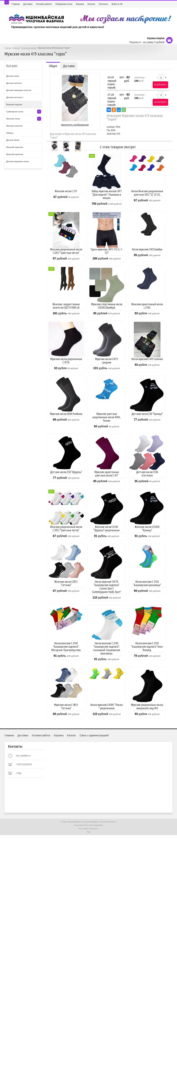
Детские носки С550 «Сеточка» (147, 473)
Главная (16, 4)
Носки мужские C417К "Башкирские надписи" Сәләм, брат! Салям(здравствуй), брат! (106, 586)
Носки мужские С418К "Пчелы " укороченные (106, 706)
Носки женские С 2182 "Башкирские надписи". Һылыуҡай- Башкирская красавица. (106, 648)
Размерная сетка (63, 4)
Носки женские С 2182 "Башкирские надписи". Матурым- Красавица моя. (66, 647)
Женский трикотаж (14, 147)
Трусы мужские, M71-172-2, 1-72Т (106, 251)
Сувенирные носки (14, 112)
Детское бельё (12, 140)
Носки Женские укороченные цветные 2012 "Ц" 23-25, (147, 193)
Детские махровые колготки (18, 90)
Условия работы (44, 4)
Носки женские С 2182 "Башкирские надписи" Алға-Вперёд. (147, 647)
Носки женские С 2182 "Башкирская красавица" (147, 583)
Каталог (91, 4)
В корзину (160, 84)
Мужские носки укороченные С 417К (66, 360)
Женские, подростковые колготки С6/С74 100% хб (66, 306)
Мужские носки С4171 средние (106, 360)
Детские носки (12, 76)
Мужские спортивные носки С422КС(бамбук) (106, 306)
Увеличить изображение (75, 124)
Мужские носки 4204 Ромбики (66, 413)
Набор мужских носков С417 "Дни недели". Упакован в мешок (107, 195)
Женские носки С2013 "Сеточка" (66, 583)
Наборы (10, 133)
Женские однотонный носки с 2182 (147, 306)
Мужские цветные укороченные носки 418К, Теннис (106, 417)
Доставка (28, 4)
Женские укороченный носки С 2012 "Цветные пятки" (66, 251)
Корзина (80, 4)
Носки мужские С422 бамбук (147, 249)
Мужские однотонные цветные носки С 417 (106, 473)
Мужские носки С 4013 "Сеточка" (66, 706)
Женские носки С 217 (66, 191)
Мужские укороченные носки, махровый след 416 (147, 706)
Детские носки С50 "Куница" (147, 413)
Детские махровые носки (17, 161)
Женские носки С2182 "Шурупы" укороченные (106, 528)
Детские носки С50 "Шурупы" (66, 472)
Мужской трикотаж (14, 154)
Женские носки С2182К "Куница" (147, 528)
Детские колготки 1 (14, 97)
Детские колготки (14, 83)
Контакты (103, 4)
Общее (53, 66)
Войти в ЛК (117, 4)
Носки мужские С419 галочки (147, 359)
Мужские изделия (29, 48)
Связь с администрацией (94, 735)
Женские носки (13, 119)
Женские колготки (14, 126)
